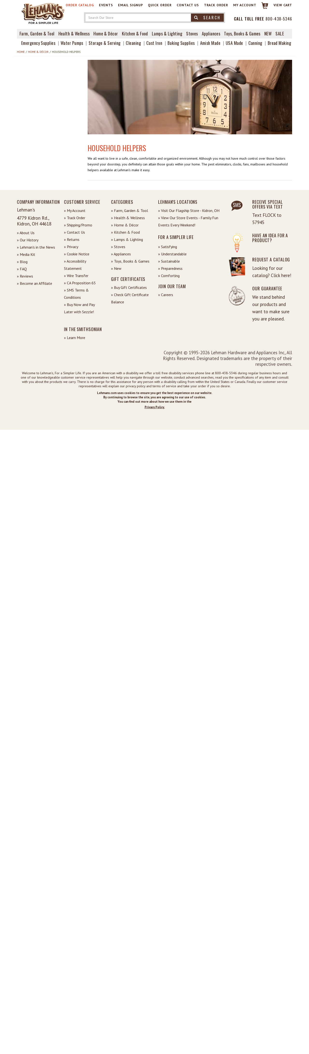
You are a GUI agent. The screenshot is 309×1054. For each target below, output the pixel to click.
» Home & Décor (125, 225)
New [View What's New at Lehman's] (268, 33)
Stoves (192, 33)
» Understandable (172, 254)
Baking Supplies (181, 43)
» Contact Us (74, 232)
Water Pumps (72, 43)
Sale (279, 33)
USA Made (234, 43)
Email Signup (130, 5)
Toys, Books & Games (242, 33)
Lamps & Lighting (167, 33)
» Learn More (74, 337)
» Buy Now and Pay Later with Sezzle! (79, 308)
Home (21, 52)
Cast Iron (154, 43)
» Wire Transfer (76, 275)
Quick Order (160, 5)
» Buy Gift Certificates (129, 287)
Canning (255, 43)
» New (116, 268)
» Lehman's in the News (36, 247)
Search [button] (207, 17)
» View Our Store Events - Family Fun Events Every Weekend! (188, 221)
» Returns (71, 239)
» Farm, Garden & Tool (129, 210)
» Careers (165, 294)
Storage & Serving (105, 43)
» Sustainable (169, 261)
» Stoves (118, 246)
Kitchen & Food (135, 33)
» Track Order (74, 217)
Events (106, 5)
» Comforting (169, 275)
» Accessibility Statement (75, 265)
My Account (244, 5)
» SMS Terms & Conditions (76, 294)
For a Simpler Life (176, 237)
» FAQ (22, 268)
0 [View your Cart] (265, 5)
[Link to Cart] (262, 7)
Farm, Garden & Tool (37, 33)
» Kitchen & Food (125, 232)
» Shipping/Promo (78, 225)
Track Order (216, 5)
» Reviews (25, 276)
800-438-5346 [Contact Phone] (279, 19)
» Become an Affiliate (34, 283)
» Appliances (121, 254)
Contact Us (188, 5)
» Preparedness (170, 268)
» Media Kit (26, 254)
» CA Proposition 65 (80, 282)
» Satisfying (167, 246)
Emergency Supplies (38, 43)
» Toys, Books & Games (130, 261)
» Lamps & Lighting (127, 239)
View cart (283, 5)
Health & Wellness (74, 33)
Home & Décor (105, 33)
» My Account (74, 210)
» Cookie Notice (76, 254)
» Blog (22, 261)
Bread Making (279, 43)
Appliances (211, 33)
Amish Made (210, 43)
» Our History (27, 240)
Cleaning (133, 43)
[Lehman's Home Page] (43, 13)
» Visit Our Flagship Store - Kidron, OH (188, 210)
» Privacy (71, 246)
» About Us (26, 232)
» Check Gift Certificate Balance (130, 298)
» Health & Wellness (128, 217)
